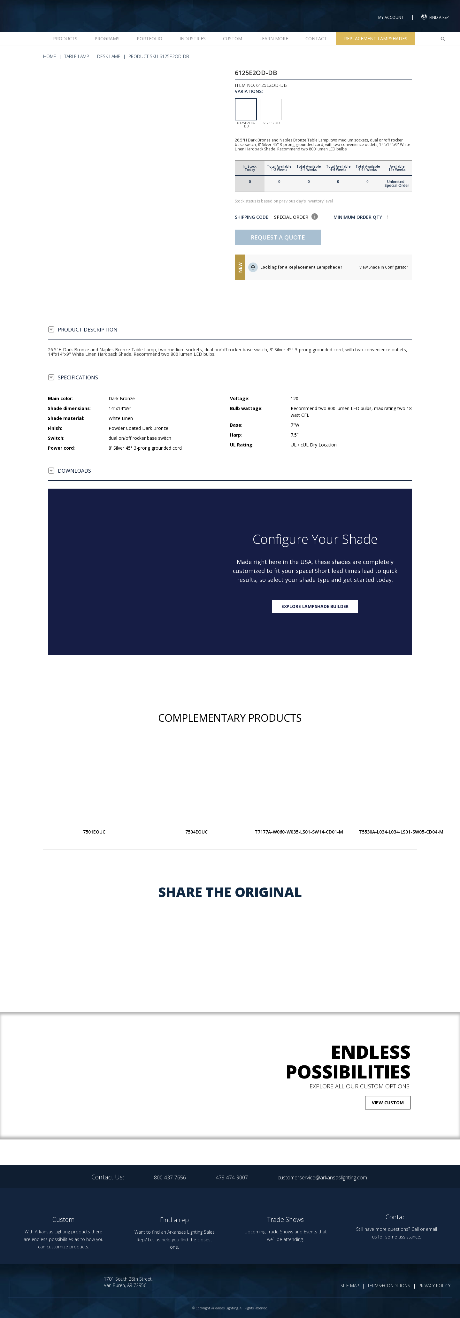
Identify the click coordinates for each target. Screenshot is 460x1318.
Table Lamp (76, 56)
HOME (49, 56)
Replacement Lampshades (375, 38)
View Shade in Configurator (383, 267)
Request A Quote (278, 237)
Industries (193, 38)
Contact (316, 38)
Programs (107, 38)
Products (65, 38)
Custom (232, 38)
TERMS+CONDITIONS (388, 1286)
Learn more (273, 38)
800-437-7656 (170, 1177)
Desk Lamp (108, 56)
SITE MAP (350, 1286)
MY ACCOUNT (390, 17)
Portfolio (149, 38)
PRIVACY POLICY (434, 1286)
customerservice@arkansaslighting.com (322, 1177)
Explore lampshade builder (315, 606)
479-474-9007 (232, 1177)
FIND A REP (435, 16)
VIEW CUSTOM (388, 1103)
